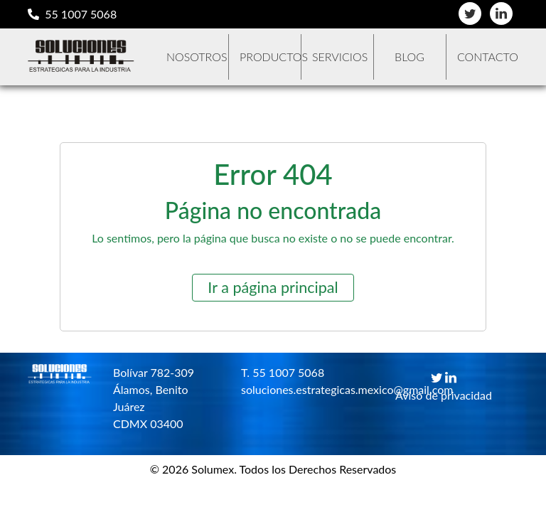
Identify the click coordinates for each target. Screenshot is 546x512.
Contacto (487, 56)
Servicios (340, 56)
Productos (270, 56)
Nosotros (196, 56)
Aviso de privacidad (443, 395)
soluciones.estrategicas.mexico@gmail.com (294, 389)
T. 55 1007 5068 (282, 372)
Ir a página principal (273, 287)
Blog (409, 56)
